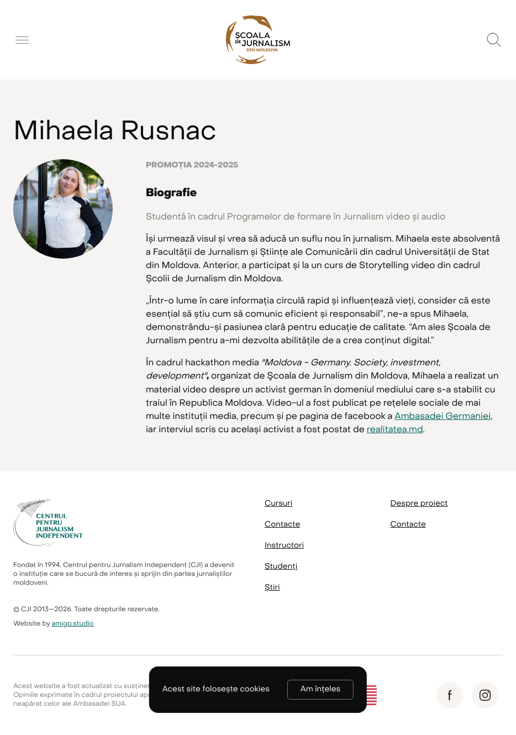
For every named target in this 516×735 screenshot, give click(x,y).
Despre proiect (419, 503)
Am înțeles (320, 689)
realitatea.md (395, 429)
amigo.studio (73, 624)
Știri (272, 587)
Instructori (284, 545)
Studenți (281, 566)
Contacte (282, 524)
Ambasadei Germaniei (442, 416)
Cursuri (278, 503)
